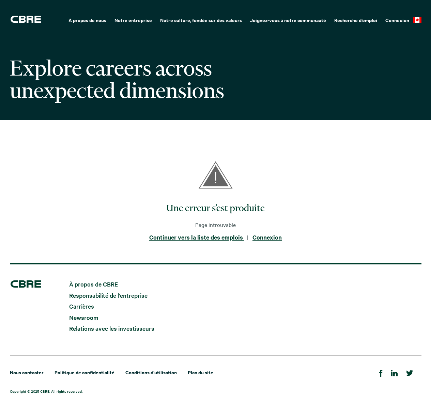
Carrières (81, 306)
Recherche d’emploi (355, 19)
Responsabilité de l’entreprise (108, 295)
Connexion (397, 19)
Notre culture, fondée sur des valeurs (201, 19)
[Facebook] (381, 372)
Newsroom (83, 317)
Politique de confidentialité (84, 372)
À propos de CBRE (93, 284)
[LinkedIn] (394, 372)
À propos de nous (87, 19)
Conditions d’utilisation (151, 372)
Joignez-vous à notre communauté (288, 19)
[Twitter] (409, 372)
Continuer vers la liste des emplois (196, 237)
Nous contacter (27, 372)
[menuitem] (87, 19)
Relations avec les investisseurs (111, 328)
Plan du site (200, 372)
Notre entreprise (133, 19)
